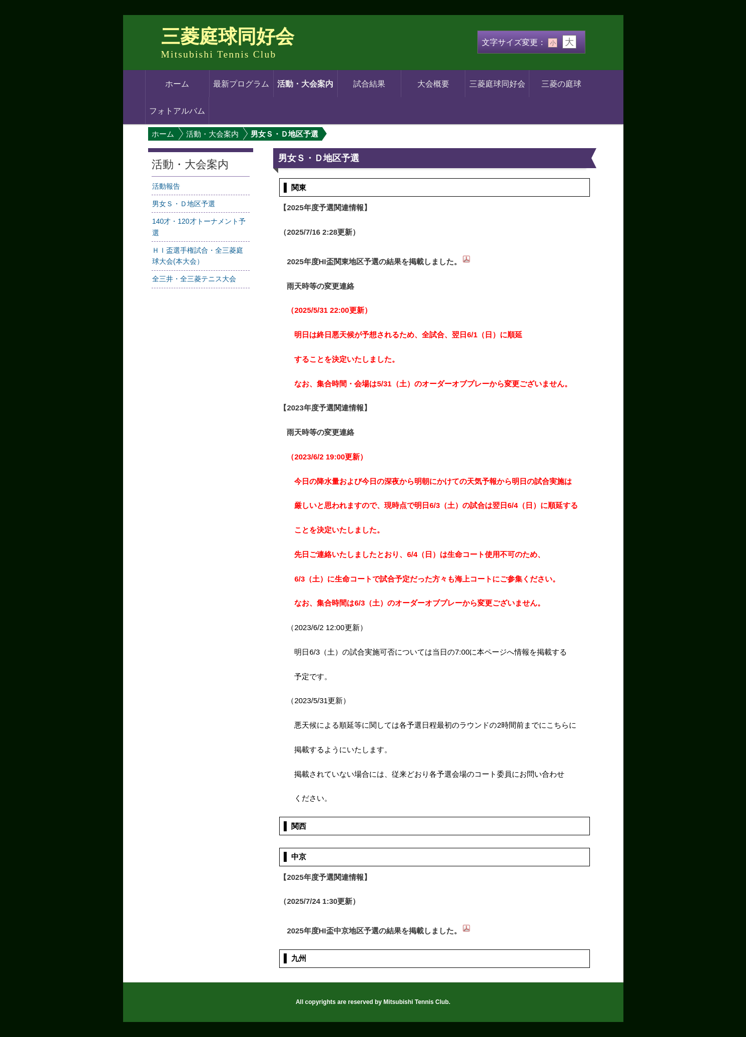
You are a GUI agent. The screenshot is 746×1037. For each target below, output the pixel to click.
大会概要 (433, 83)
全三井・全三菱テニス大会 (194, 279)
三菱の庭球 (561, 83)
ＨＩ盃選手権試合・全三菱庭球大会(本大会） (197, 256)
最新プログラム (241, 83)
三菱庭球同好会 (227, 37)
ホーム (177, 83)
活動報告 (166, 186)
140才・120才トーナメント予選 (199, 227)
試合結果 (369, 83)
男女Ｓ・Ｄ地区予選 (183, 204)
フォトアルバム (177, 110)
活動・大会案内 (305, 83)
